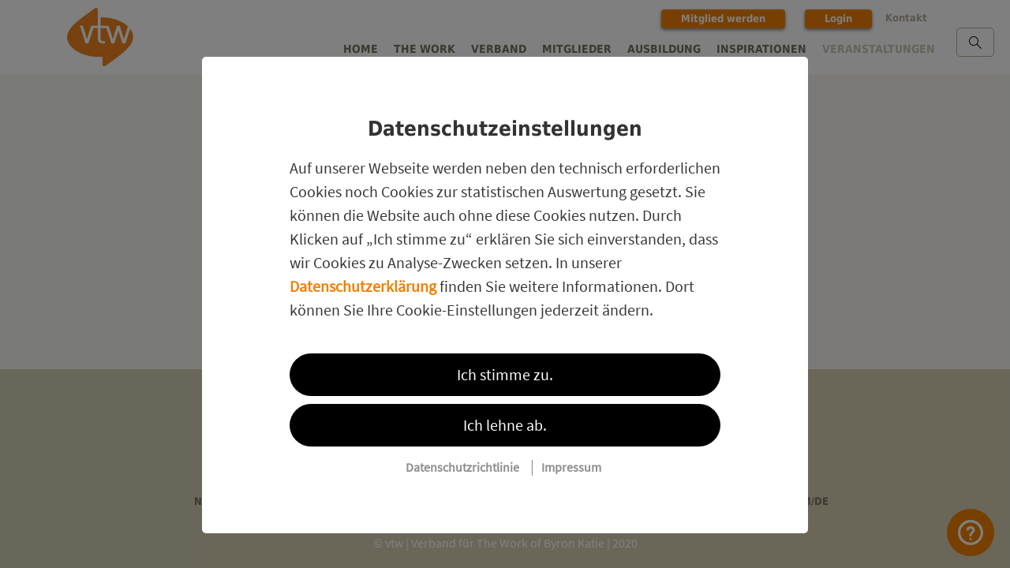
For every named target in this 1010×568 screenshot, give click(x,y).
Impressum (571, 467)
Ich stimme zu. (505, 374)
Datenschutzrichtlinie (462, 467)
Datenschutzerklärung (363, 286)
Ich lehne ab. (505, 425)
